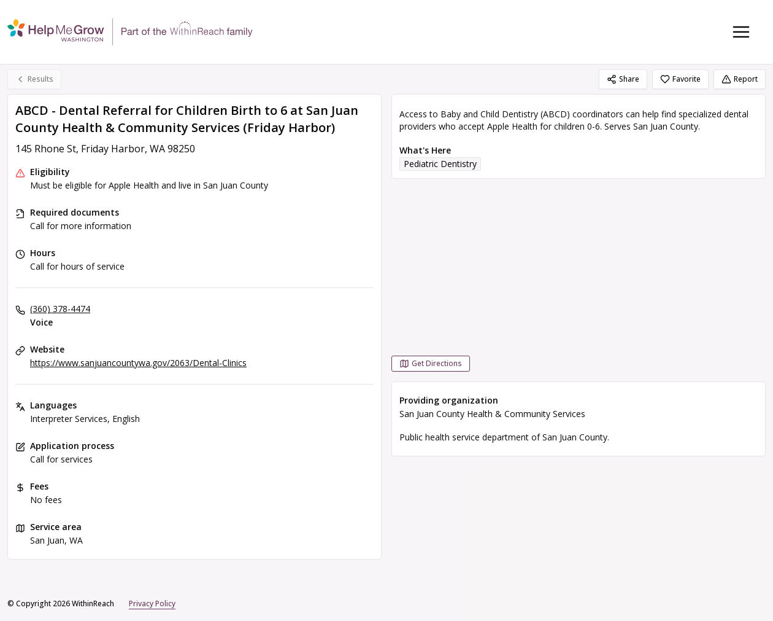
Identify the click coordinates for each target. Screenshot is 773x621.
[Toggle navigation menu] (741, 32)
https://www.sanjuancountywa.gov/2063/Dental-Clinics (138, 363)
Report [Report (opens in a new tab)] (739, 79)
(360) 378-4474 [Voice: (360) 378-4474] (60, 308)
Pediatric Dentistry (440, 164)
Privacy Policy (152, 603)
